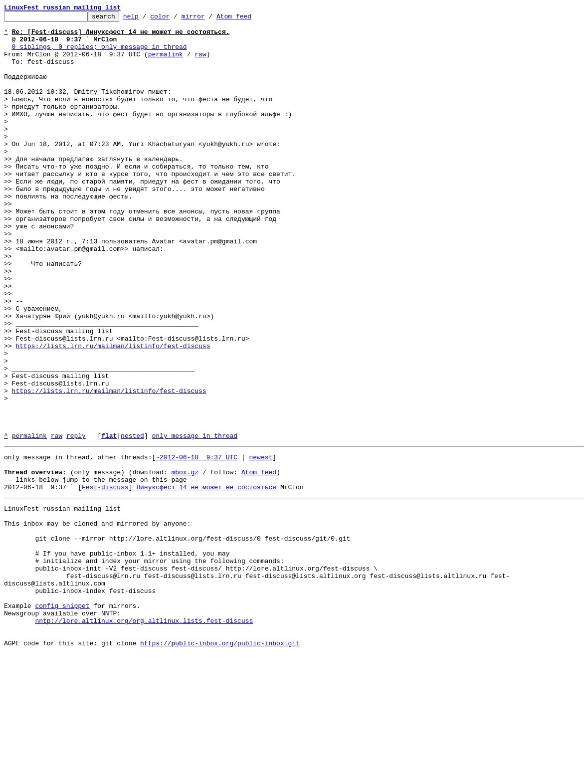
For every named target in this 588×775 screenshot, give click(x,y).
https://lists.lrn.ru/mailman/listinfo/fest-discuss (112, 412)
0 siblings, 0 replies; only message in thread (99, 53)
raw (200, 62)
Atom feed (249, 18)
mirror (208, 18)
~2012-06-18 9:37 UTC (196, 543)
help (146, 18)
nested (132, 520)
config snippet (62, 719)
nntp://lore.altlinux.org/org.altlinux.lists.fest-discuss (144, 737)
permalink (165, 62)
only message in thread (194, 520)
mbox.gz (184, 561)
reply (76, 520)
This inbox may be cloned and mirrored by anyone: (97, 620)
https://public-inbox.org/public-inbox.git (220, 764)
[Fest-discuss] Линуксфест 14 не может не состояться (177, 579)
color (175, 18)
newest (260, 543)
